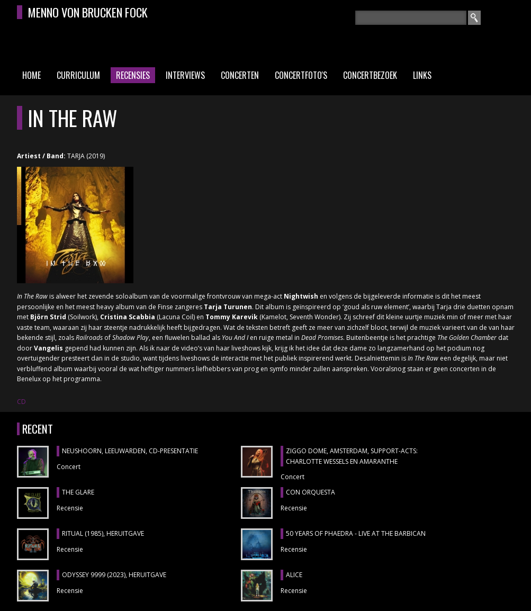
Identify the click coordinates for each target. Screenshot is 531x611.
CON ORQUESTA (310, 492)
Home (31, 75)
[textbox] (410, 18)
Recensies (133, 75)
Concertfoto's (301, 75)
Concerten (240, 75)
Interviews (185, 75)
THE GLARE (78, 492)
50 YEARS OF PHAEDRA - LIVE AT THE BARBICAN (356, 533)
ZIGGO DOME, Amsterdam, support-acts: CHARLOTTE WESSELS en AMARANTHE (352, 456)
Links (422, 75)
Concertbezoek (370, 75)
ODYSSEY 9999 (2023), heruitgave (114, 574)
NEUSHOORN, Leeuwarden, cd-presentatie (130, 450)
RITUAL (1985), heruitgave (103, 533)
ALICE (294, 574)
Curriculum (78, 75)
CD (21, 401)
